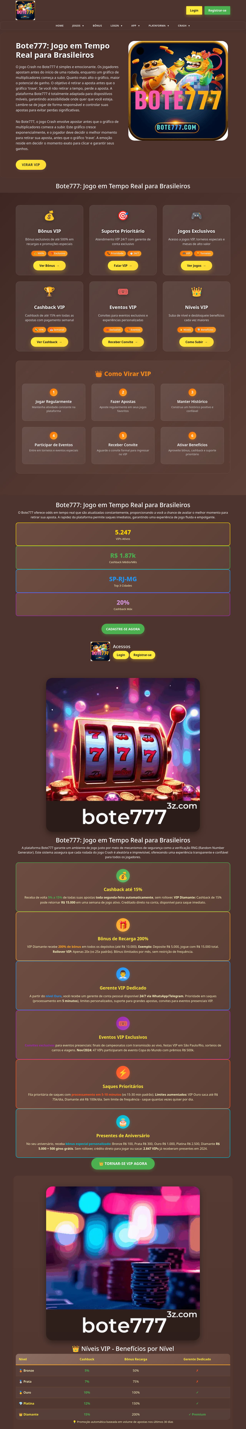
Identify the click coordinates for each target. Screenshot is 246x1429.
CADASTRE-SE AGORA (123, 635)
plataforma (157, 25)
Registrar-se (217, 10)
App (133, 25)
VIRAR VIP (31, 164)
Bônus (97, 25)
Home (60, 25)
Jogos (76, 25)
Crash (182, 25)
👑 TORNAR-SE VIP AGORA (123, 1169)
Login (194, 10)
